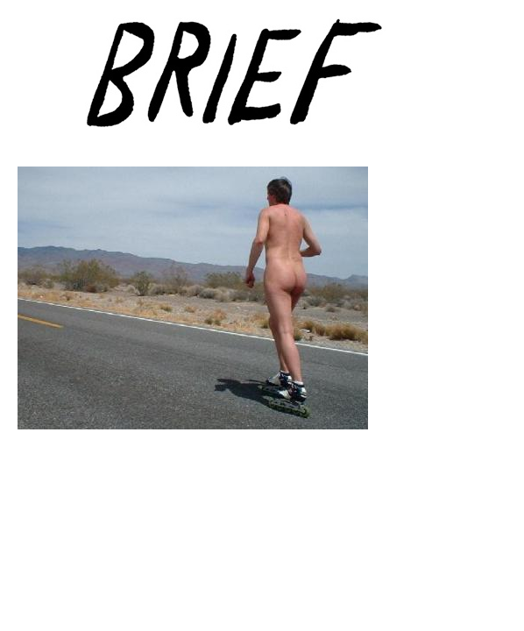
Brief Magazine (262, 83)
